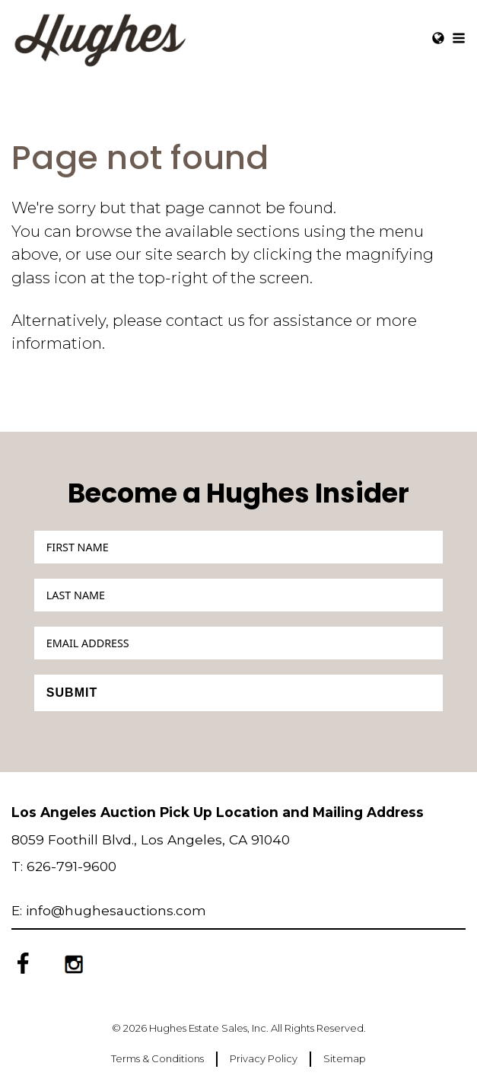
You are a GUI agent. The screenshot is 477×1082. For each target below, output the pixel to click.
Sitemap (344, 1058)
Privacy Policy (263, 1058)
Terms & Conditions (157, 1058)
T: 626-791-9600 (63, 866)
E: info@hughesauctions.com (108, 910)
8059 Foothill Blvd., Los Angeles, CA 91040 (150, 839)
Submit (71, 692)
